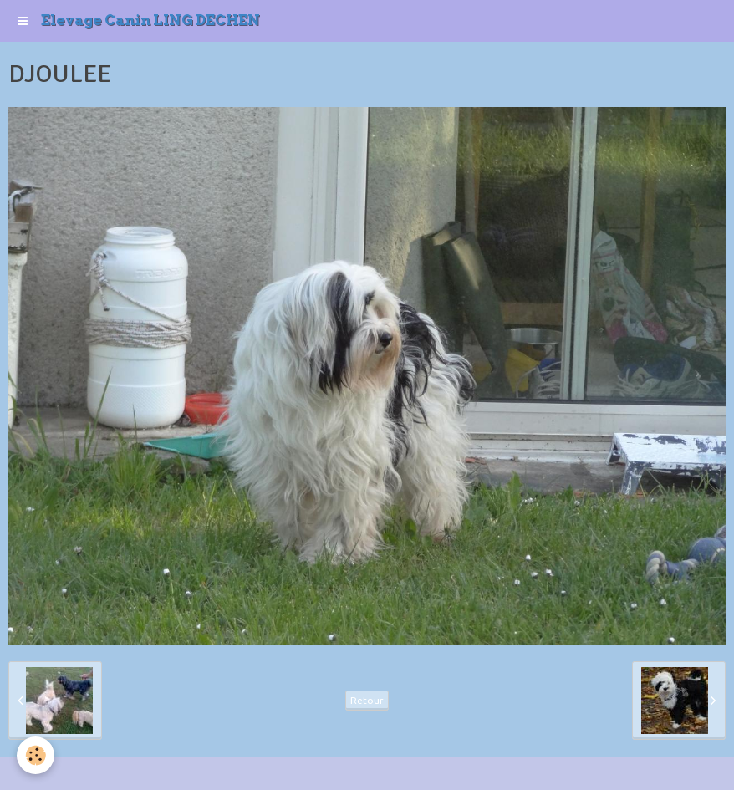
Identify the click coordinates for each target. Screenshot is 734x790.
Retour (367, 700)
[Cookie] (35, 755)
